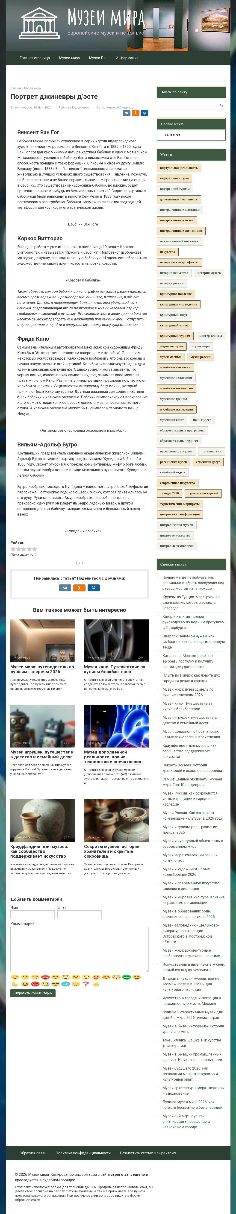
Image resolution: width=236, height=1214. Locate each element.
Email (61, 907)
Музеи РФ (97, 58)
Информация (127, 58)
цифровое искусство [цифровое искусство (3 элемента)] (175, 535)
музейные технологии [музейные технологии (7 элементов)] (176, 388)
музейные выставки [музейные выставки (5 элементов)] (175, 367)
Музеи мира (106, 17)
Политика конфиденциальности (83, 1153)
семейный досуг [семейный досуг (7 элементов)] (208, 462)
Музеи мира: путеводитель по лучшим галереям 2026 (42, 669)
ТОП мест (172, 135)
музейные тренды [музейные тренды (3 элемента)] (173, 399)
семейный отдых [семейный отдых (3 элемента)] (172, 472)
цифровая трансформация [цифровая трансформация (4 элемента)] (180, 514)
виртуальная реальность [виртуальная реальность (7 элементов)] (179, 168)
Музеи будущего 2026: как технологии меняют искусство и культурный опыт (190, 1074)
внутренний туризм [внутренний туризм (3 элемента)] (175, 189)
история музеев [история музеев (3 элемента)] (209, 273)
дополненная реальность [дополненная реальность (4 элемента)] (179, 199)
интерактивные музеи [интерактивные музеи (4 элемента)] (177, 220)
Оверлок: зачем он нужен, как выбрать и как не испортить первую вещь (193, 641)
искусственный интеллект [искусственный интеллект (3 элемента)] (180, 241)
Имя (14, 907)
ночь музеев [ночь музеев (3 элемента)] (202, 420)
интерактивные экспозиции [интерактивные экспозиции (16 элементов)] (181, 230)
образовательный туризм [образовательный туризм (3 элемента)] (179, 441)
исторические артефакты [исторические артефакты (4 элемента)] (179, 262)
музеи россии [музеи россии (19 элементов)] (201, 357)
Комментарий (22, 924)
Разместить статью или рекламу (148, 1153)
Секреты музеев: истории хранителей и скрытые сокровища (111, 851)
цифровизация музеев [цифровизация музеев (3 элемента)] (176, 525)
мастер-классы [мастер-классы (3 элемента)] (210, 335)
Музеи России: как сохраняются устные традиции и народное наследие (189, 798)
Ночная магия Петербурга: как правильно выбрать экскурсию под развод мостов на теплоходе (193, 583)
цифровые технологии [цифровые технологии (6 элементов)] (177, 546)
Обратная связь (33, 1153)
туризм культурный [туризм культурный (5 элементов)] (203, 493)
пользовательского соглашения (40, 1196)
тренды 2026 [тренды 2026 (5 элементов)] (169, 493)
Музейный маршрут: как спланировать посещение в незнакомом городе (186, 1121)
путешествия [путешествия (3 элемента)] (211, 451)
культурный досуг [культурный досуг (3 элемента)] (174, 315)
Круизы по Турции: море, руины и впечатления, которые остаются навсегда (191, 602)
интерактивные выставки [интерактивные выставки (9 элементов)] (180, 209)
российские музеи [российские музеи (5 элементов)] (173, 462)
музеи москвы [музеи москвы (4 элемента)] (170, 357)
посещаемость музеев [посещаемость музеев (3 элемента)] (176, 451)
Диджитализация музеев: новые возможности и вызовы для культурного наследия (190, 984)
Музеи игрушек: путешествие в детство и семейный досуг (41, 754)
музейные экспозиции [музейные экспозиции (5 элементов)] (176, 409)
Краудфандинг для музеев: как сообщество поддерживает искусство (39, 851)
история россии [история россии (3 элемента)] (172, 283)
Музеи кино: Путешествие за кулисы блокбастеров (114, 669)
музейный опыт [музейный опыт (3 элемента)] (172, 420)
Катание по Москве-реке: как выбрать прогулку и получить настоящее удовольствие (188, 661)
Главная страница (35, 58)
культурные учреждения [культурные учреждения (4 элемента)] (178, 304)
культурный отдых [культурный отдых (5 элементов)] (174, 325)
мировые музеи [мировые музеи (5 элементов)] (171, 346)
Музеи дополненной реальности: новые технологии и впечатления (112, 756)
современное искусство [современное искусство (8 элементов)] (177, 483)
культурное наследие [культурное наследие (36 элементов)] (176, 294)
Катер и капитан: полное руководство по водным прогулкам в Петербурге (193, 622)
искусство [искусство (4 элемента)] (167, 252)
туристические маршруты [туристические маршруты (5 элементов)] (180, 504)
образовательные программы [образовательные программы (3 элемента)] (182, 430)
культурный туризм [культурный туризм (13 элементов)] (175, 335)
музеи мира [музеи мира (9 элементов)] (201, 346)
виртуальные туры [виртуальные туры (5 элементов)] (174, 178)
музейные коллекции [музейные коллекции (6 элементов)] (176, 378)
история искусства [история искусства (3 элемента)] (174, 273)
